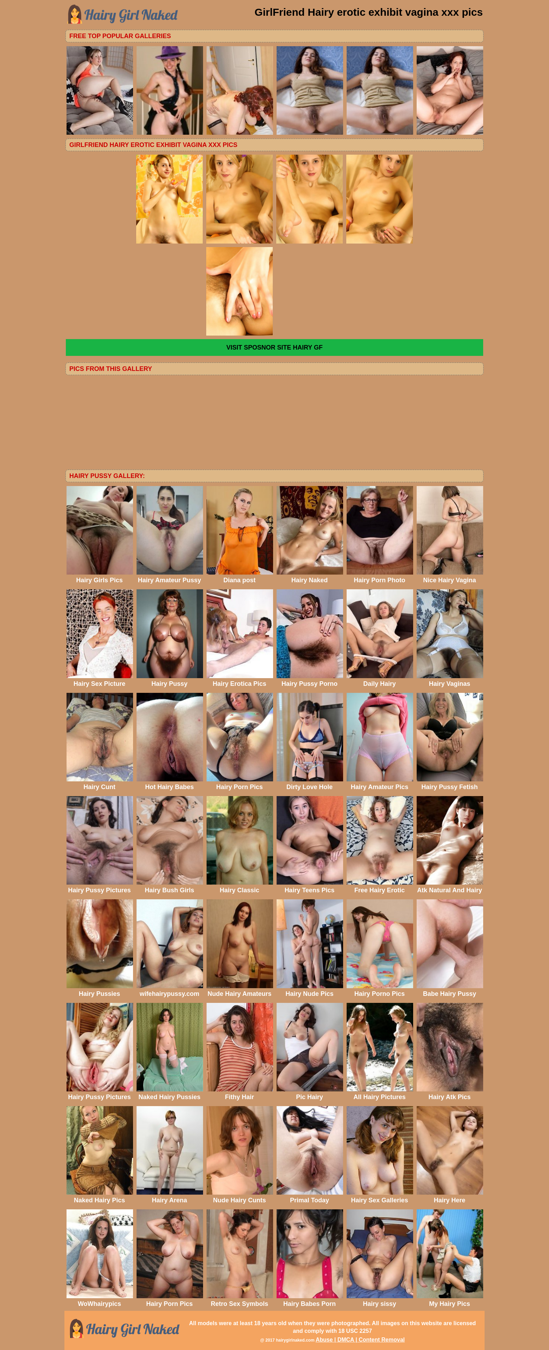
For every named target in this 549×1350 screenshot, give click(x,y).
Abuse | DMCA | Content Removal (360, 1340)
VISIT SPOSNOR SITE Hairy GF (274, 347)
